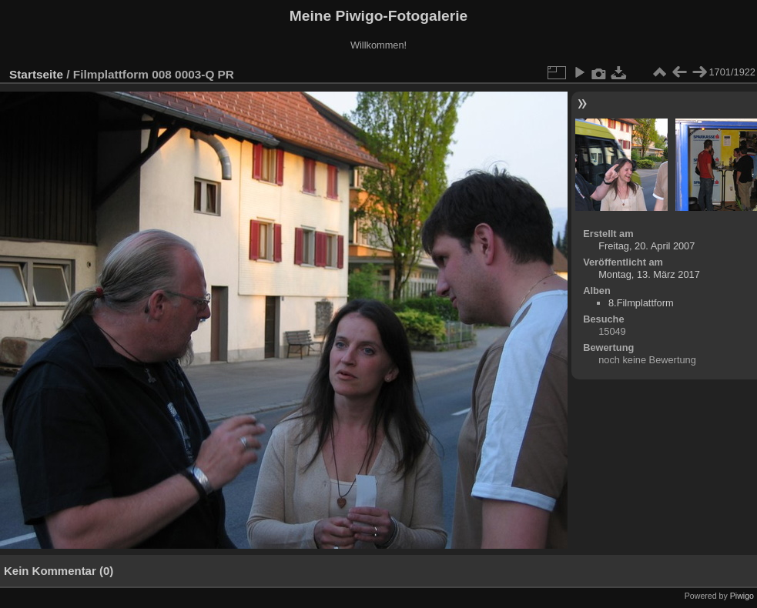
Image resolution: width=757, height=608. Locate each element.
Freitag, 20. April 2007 (646, 246)
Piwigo (742, 595)
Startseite (36, 74)
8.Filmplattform (641, 303)
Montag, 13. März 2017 (649, 274)
